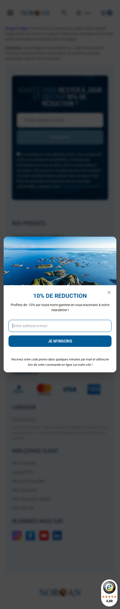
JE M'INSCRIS (60, 341)
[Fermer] (109, 292)
